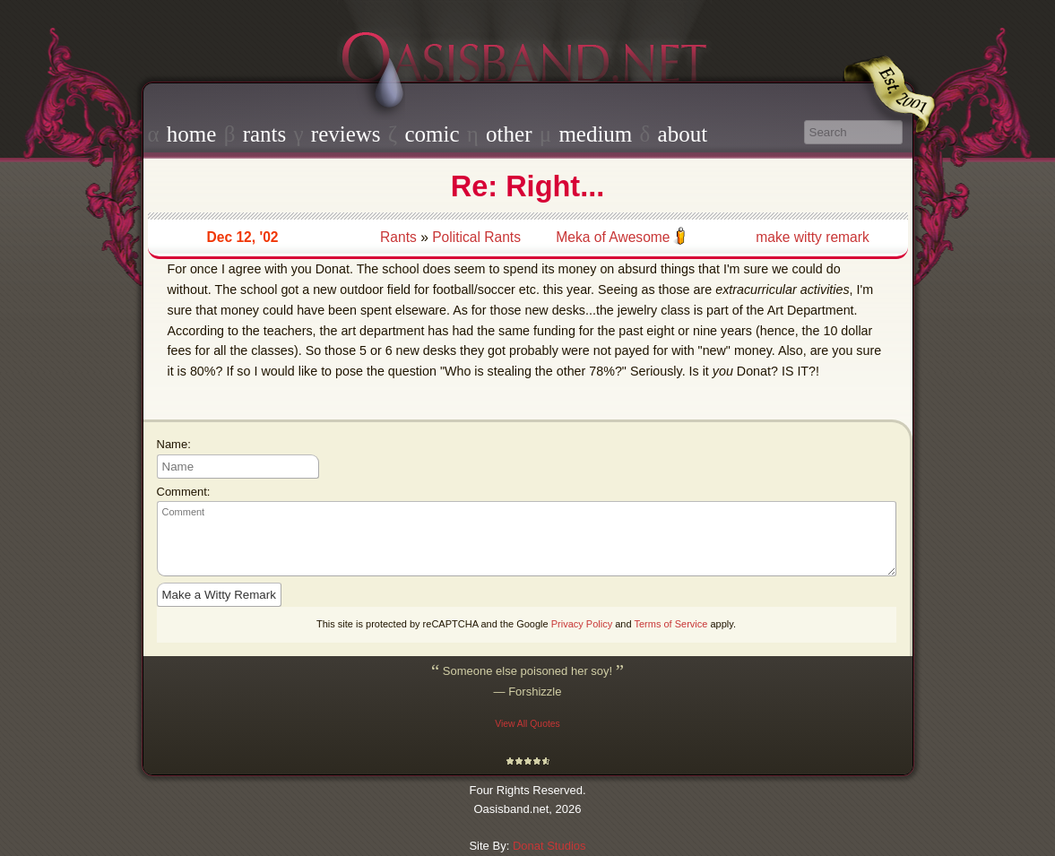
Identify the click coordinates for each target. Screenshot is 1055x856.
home (192, 134)
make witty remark (812, 237)
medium (595, 134)
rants (265, 134)
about (683, 134)
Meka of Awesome (613, 237)
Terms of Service (670, 623)
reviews (346, 134)
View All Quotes (527, 724)
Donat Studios (549, 845)
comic (431, 134)
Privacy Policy (581, 623)
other (509, 134)
